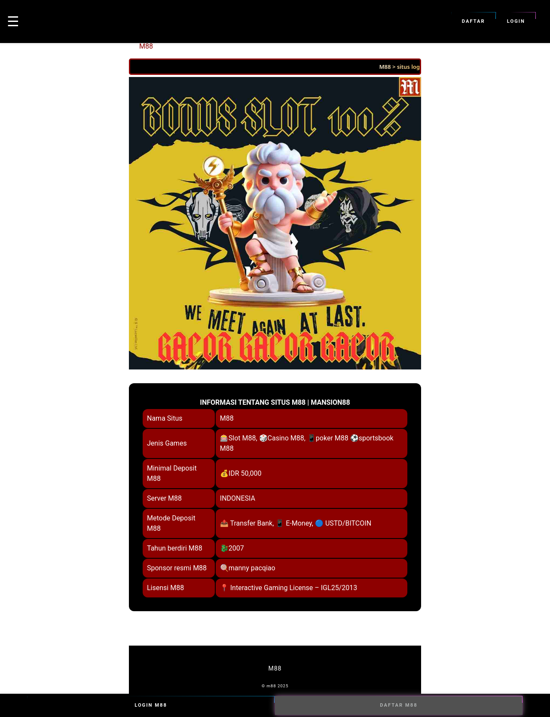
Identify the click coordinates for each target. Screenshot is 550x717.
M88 (146, 46)
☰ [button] (13, 21)
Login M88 (151, 705)
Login (516, 21)
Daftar (473, 21)
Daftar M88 (398, 705)
